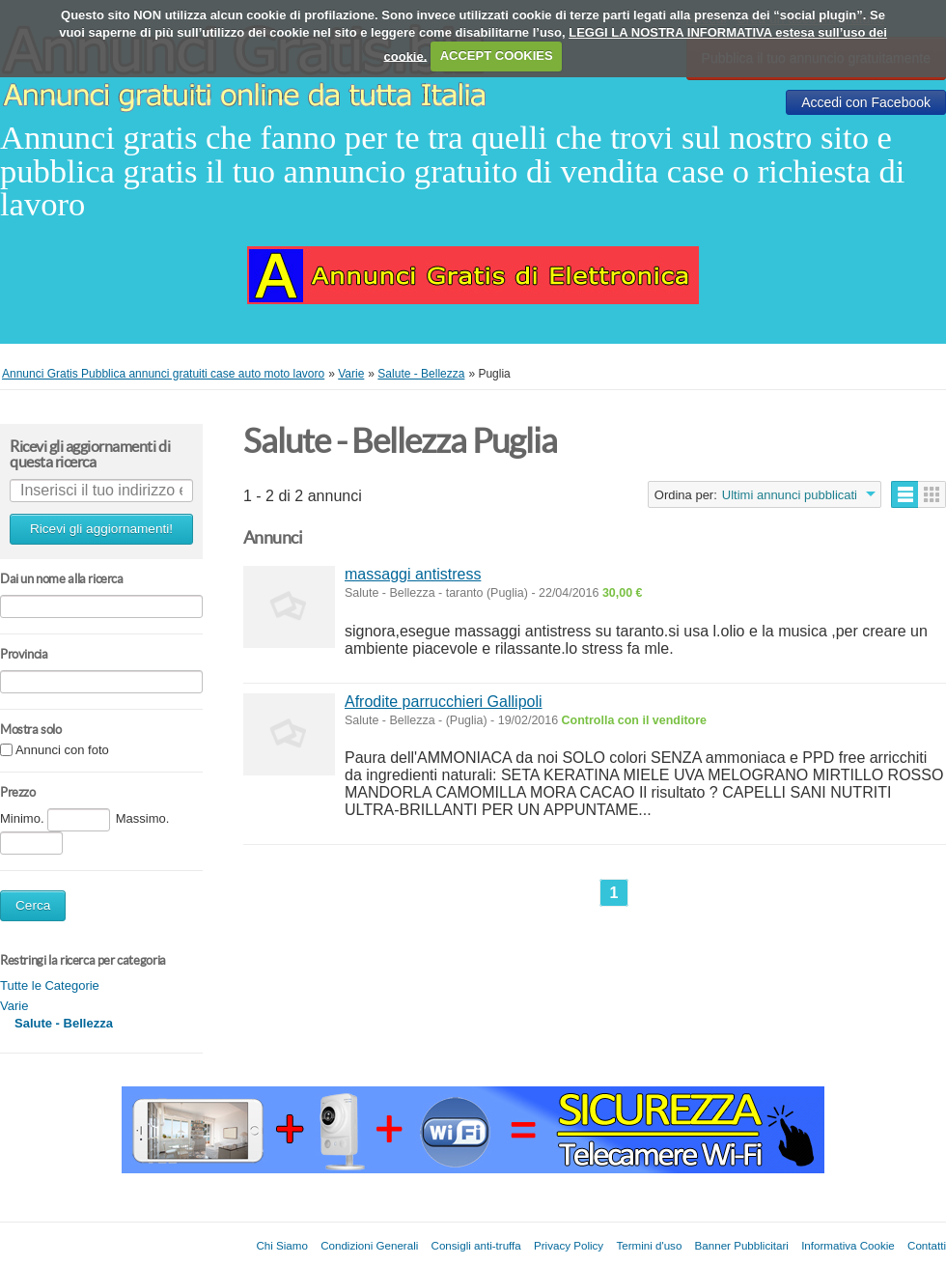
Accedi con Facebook (866, 102)
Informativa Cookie (848, 1245)
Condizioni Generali (369, 1245)
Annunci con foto (62, 751)
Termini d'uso (649, 1245)
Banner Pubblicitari (742, 1245)
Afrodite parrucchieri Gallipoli (444, 701)
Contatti (926, 1245)
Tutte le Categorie (49, 985)
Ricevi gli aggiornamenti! (101, 528)
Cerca (32, 905)
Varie (14, 1006)
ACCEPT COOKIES (496, 55)
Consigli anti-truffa (476, 1245)
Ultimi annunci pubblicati (789, 495)
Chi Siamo (281, 1245)
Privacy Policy (568, 1245)
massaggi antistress (413, 574)
